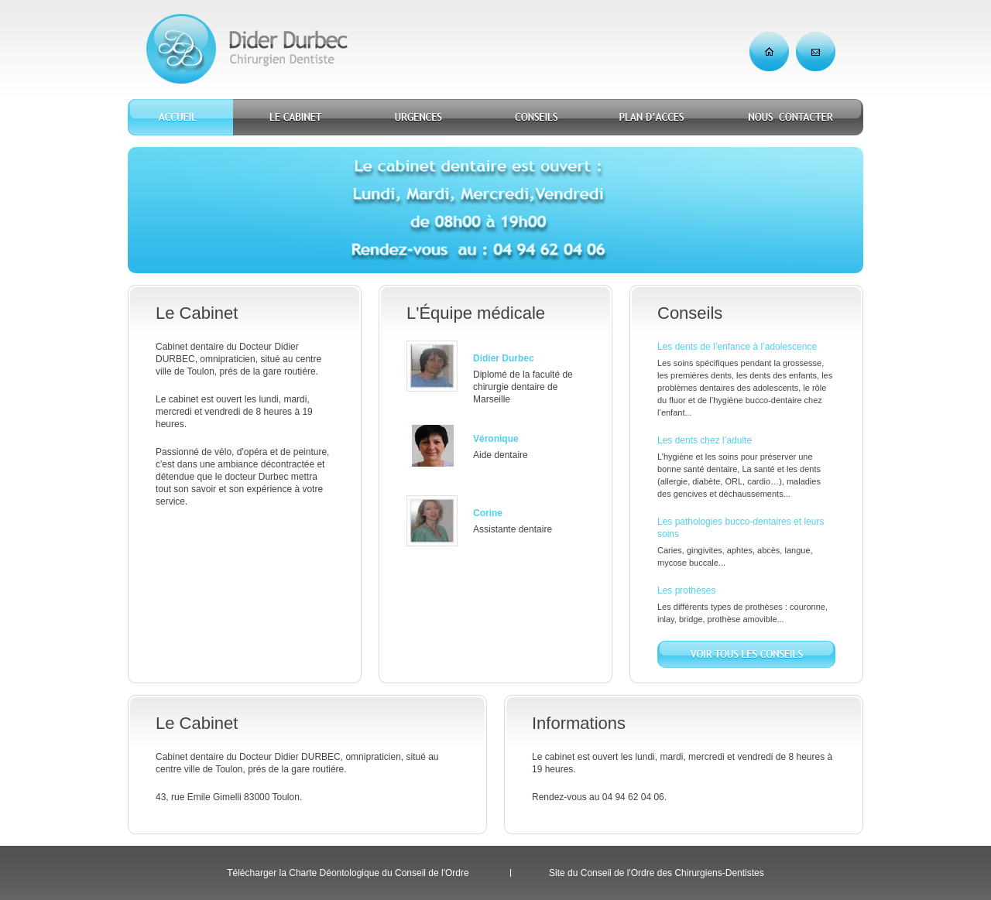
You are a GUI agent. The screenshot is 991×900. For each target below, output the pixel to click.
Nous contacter (789, 117)
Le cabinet (295, 117)
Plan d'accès (652, 117)
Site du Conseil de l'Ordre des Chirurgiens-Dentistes (656, 872)
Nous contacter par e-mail (815, 51)
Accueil (180, 117)
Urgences (418, 117)
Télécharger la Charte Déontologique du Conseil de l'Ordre (347, 872)
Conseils (533, 117)
